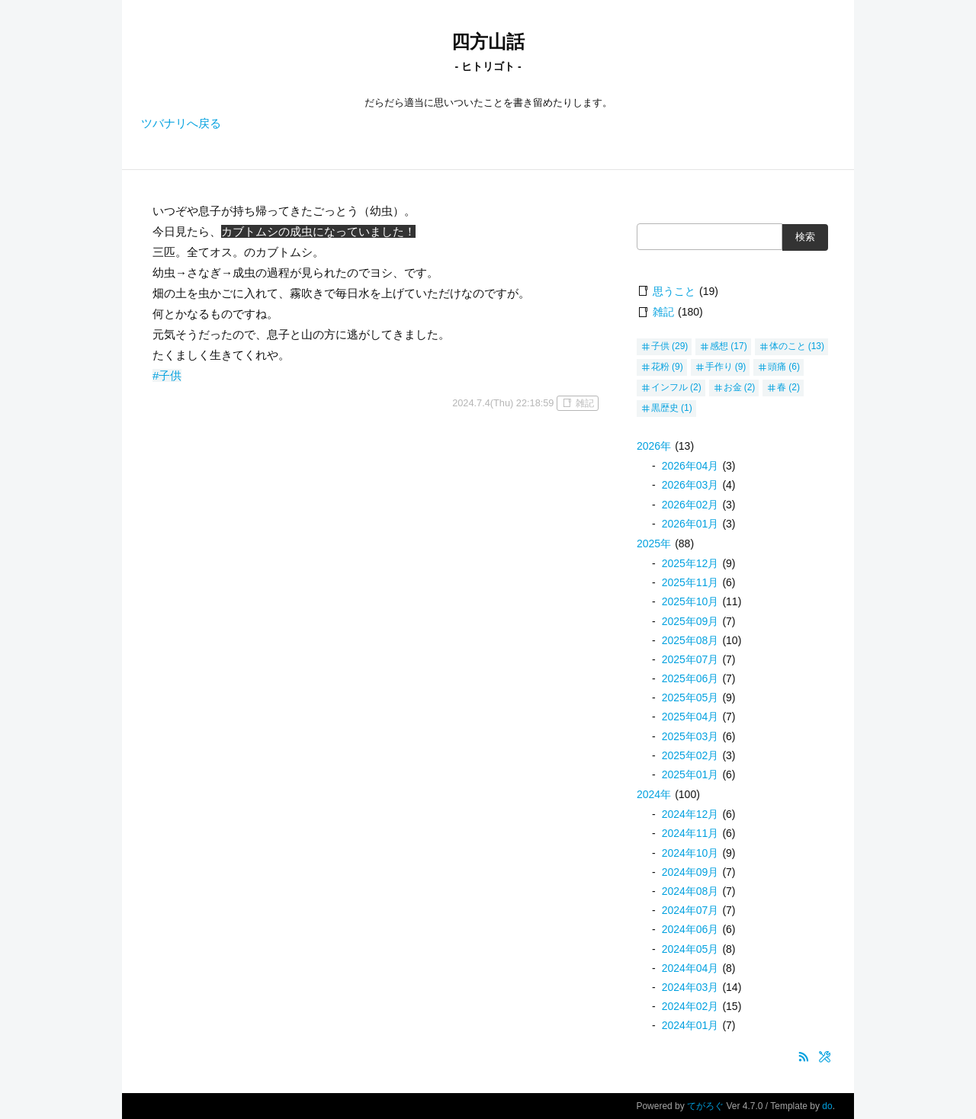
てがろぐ (705, 1106)
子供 (660, 346)
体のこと (787, 346)
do (827, 1106)
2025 (654, 543)
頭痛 (777, 366)
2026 (654, 446)
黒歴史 (665, 407)
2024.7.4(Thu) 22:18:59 (503, 403)
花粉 (660, 366)
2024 (654, 794)
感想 (719, 346)
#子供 (166, 375)
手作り (719, 366)
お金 (733, 387)
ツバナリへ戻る (181, 123)
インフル (669, 387)
